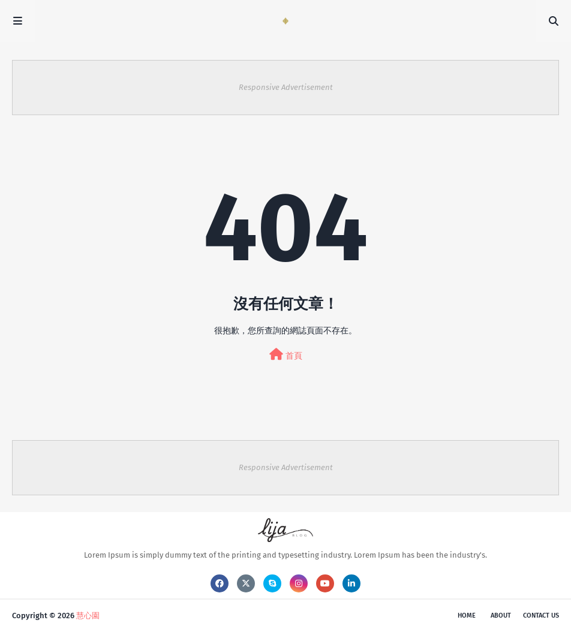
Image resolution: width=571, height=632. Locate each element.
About (501, 615)
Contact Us (541, 615)
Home (467, 615)
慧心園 (88, 615)
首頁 (285, 354)
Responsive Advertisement (286, 87)
